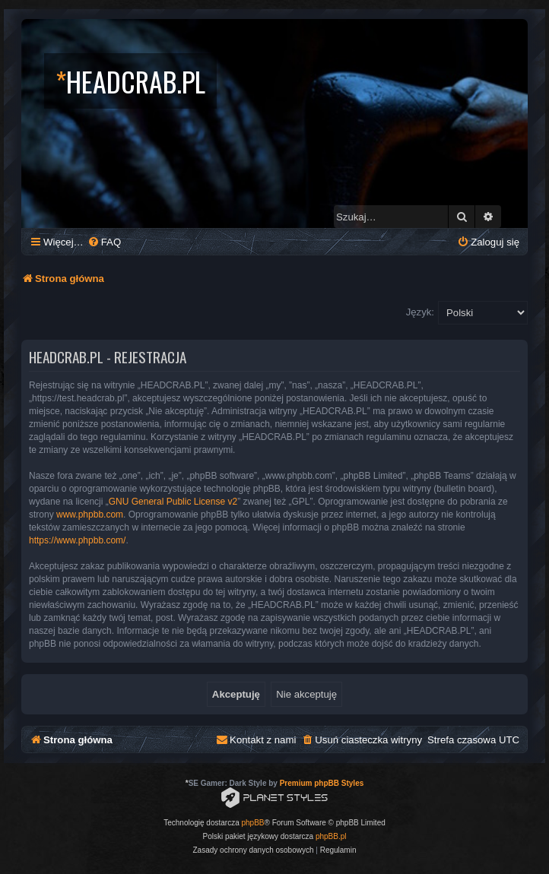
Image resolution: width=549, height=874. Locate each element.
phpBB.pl (331, 836)
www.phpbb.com (89, 514)
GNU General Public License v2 (173, 501)
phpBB (253, 823)
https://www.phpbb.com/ (77, 540)
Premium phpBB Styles (322, 783)
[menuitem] (104, 242)
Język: (420, 312)
